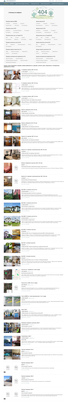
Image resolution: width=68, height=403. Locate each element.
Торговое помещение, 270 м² (27, 351)
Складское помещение (24, 62)
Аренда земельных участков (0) (43, 44)
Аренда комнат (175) (40, 28)
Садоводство (13, 46)
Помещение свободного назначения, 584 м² (30, 324)
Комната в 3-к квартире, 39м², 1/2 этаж (29, 138)
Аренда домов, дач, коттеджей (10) (44, 37)
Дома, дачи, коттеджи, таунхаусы (22, 3)
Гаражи (7, 53)
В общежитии (8, 30)
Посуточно (47, 25)
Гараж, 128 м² (24, 311)
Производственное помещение (11, 64)
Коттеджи (16, 37)
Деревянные (16, 39)
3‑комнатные (22, 23)
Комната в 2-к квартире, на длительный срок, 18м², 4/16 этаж (34, 178)
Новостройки (17, 25)
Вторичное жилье (8, 25)
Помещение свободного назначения (11, 62)
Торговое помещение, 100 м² (27, 391)
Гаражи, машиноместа (45, 3)
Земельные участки (35, 3)
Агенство (29, 46)
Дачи (11, 37)
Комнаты (12, 3)
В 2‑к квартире (27, 30)
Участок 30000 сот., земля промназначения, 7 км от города (33, 298)
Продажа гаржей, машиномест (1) (13, 51)
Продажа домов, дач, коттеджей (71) (14, 35)
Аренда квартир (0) (40, 21)
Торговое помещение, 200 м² (27, 378)
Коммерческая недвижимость (58, 3)
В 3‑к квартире (8, 32)
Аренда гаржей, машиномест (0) (43, 51)
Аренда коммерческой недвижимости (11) (45, 58)
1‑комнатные (8, 23)
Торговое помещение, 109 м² (27, 364)
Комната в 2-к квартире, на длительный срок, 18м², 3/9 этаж (34, 151)
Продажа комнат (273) (11, 28)
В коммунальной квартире (17, 30)
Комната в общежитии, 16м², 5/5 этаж (29, 111)
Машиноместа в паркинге (15, 53)
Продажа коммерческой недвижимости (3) (16, 58)
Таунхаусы (23, 37)
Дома (7, 37)
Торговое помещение (19, 60)
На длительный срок (39, 25)
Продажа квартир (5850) (11, 21)
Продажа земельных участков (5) (13, 44)
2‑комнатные (15, 23)
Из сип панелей (23, 39)
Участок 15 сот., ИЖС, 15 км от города (29, 284)
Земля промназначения (21, 46)
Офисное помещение (9, 60)
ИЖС (7, 46)
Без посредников (24, 25)
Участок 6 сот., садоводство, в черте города (30, 271)
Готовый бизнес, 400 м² (26, 338)
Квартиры (6, 3)
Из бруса (7, 41)
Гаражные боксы (24, 53)
